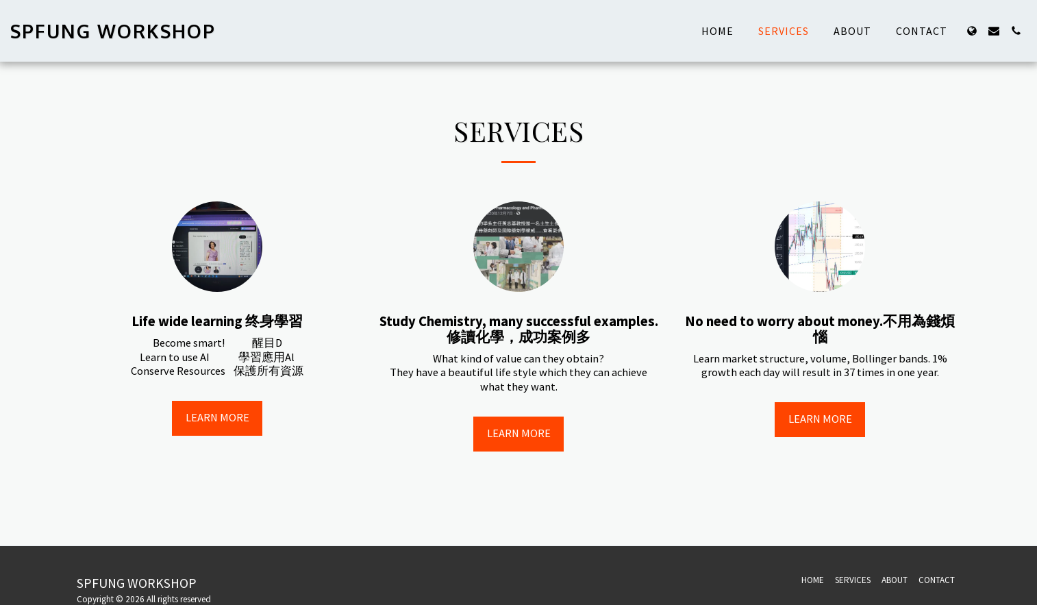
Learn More (217, 417)
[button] (994, 30)
